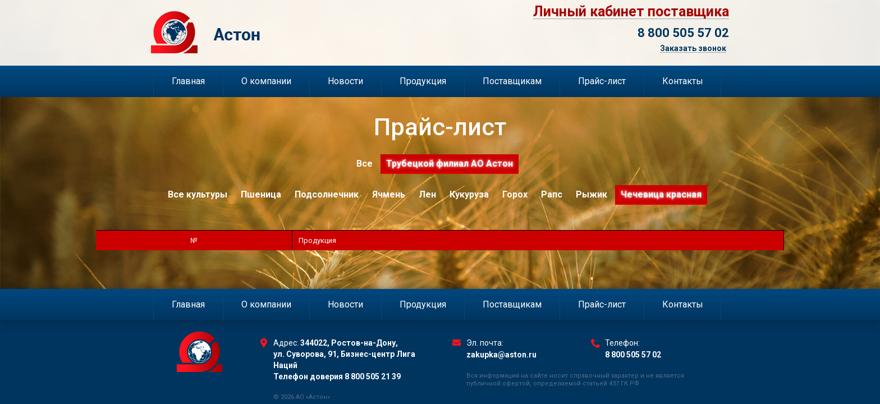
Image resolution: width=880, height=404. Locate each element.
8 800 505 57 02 (683, 33)
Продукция (423, 81)
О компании (266, 81)
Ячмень (388, 194)
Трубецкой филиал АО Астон (449, 163)
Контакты (682, 81)
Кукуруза (469, 194)
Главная (188, 81)
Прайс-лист (602, 81)
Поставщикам (512, 81)
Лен (427, 194)
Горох (515, 194)
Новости (345, 81)
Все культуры (197, 194)
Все (364, 163)
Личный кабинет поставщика (631, 11)
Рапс (551, 194)
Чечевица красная (661, 194)
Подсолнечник (327, 194)
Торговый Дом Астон (264, 32)
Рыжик (591, 194)
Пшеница (261, 194)
